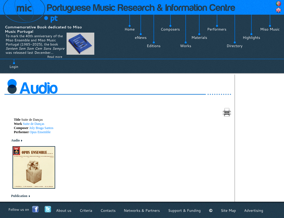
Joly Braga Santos (41, 128)
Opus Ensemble (40, 132)
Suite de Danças (33, 124)
